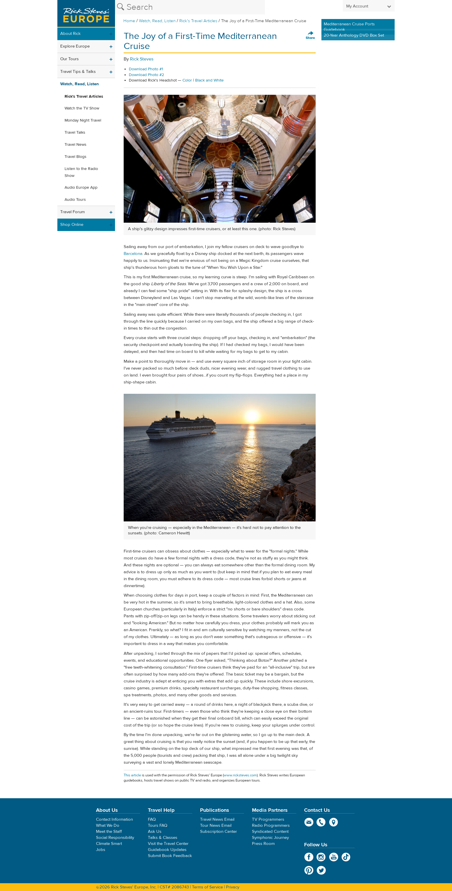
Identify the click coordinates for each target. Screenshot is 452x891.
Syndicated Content (270, 831)
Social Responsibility (115, 837)
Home (129, 21)
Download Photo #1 (146, 69)
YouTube (333, 857)
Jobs (100, 849)
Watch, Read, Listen (157, 21)
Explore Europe (75, 46)
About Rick (70, 33)
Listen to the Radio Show (81, 172)
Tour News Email (215, 825)
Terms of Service (207, 887)
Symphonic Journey (270, 837)
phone (321, 822)
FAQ (152, 819)
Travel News (75, 144)
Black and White (209, 80)
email (309, 822)
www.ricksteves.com (240, 775)
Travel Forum (72, 212)
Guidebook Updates (167, 849)
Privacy (232, 887)
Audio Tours (75, 199)
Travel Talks (75, 132)
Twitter (321, 870)
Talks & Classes (162, 837)
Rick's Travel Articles (198, 21)
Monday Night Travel (83, 120)
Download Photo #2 (146, 74)
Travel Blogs (75, 156)
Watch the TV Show (82, 108)
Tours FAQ (157, 825)
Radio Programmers (271, 825)
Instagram (321, 857)
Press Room (263, 843)
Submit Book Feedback (170, 855)
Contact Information (114, 819)
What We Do (107, 825)
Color (187, 80)
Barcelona (133, 253)
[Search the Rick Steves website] (190, 7)
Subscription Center (218, 831)
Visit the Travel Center (168, 843)
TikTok (346, 857)
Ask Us (154, 831)
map (333, 822)
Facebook (309, 857)
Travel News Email (217, 819)
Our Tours (69, 59)
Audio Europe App (81, 187)
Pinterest (309, 870)
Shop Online (71, 224)
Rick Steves (141, 59)
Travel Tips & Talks (78, 71)
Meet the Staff (109, 831)
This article (132, 775)
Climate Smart (109, 843)
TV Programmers (268, 819)
